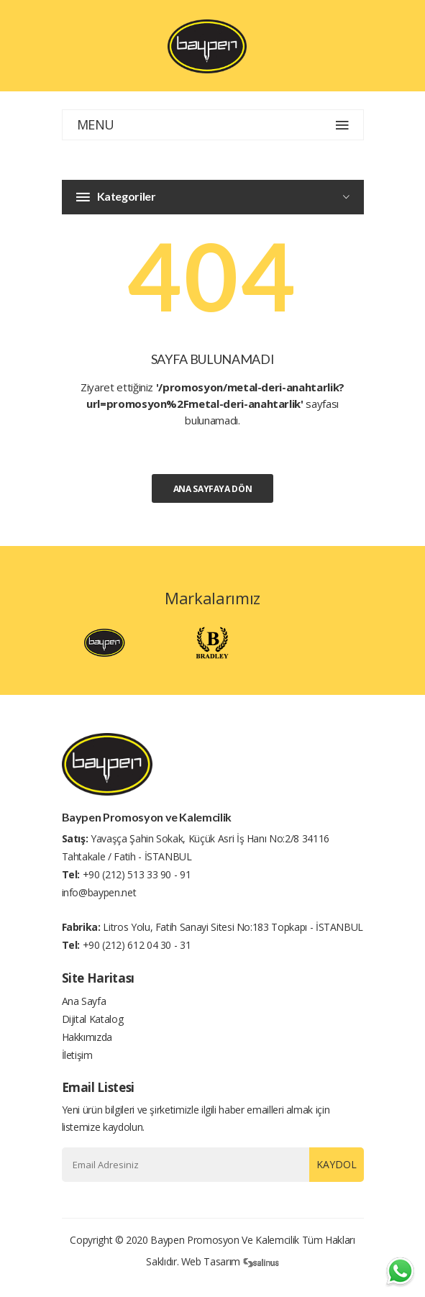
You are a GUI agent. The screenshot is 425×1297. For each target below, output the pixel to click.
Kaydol (336, 1164)
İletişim (77, 1055)
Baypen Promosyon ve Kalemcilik (224, 1240)
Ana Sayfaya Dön (212, 489)
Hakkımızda (87, 1037)
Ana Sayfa (84, 1001)
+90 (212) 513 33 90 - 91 (137, 874)
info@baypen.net (99, 892)
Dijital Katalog (93, 1019)
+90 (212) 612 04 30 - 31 (137, 945)
